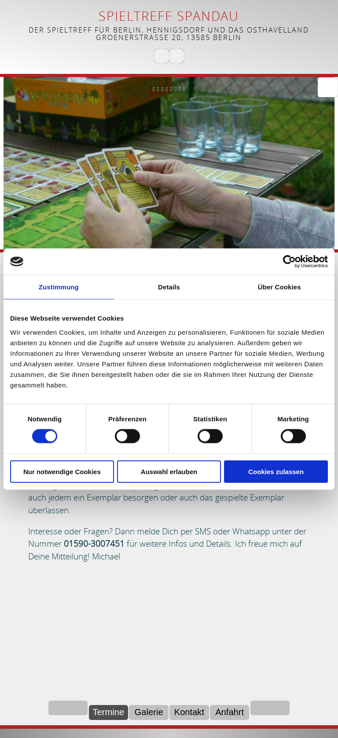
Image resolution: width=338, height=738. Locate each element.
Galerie (149, 712)
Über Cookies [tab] (279, 287)
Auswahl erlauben (169, 471)
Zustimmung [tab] (59, 287)
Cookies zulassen (276, 471)
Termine (108, 712)
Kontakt (189, 712)
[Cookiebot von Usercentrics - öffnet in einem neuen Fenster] (289, 261)
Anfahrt (229, 712)
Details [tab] (169, 287)
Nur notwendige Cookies (62, 471)
